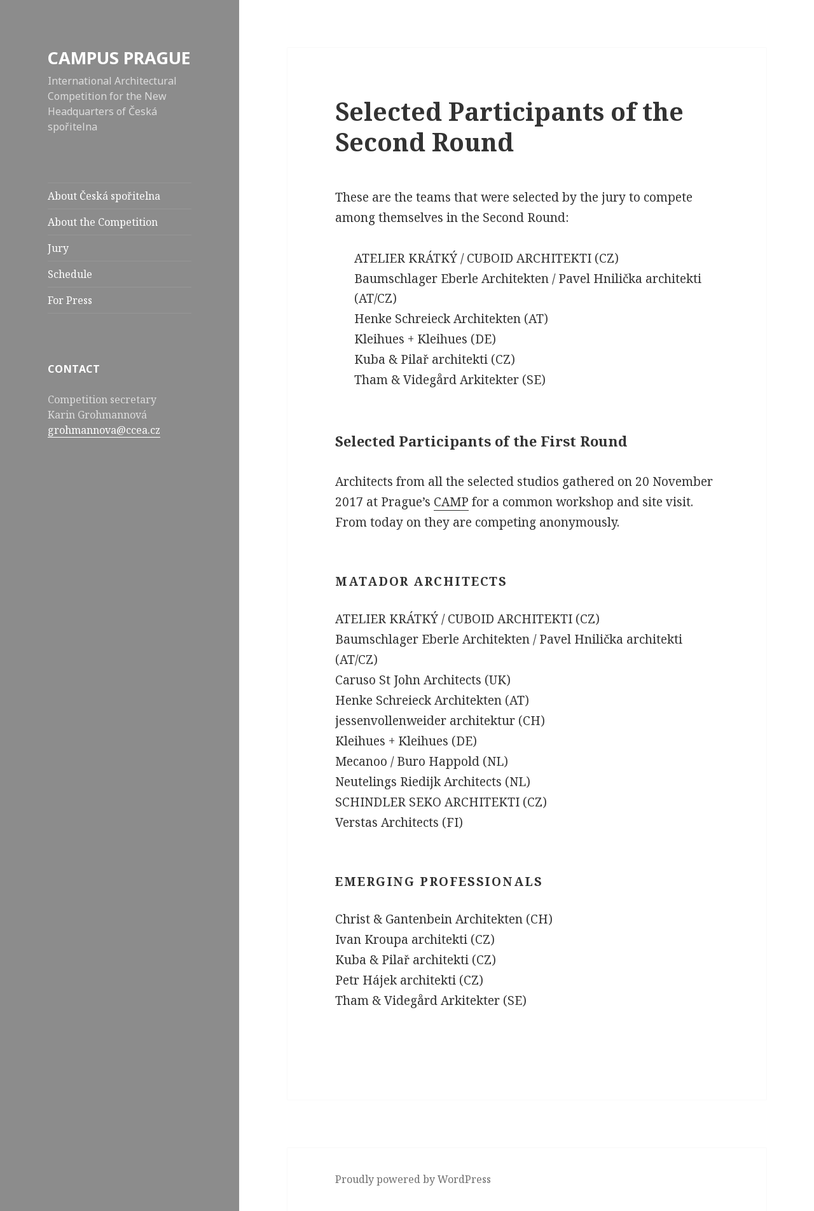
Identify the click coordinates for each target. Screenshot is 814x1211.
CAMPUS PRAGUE (119, 57)
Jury (58, 248)
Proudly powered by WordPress (413, 1179)
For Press (70, 300)
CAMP (451, 502)
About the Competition (103, 222)
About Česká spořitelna (104, 196)
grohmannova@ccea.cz (104, 430)
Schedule (70, 274)
